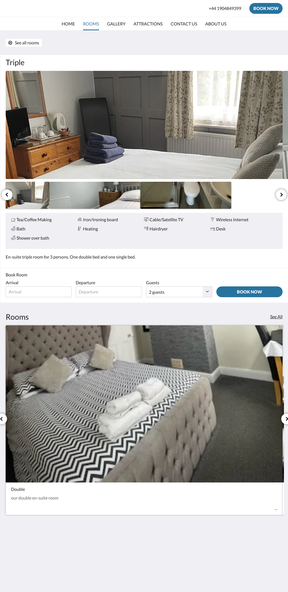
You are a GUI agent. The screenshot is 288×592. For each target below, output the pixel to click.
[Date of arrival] (39, 291)
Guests (152, 282)
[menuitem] (68, 24)
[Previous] (7, 194)
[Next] (281, 194)
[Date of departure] (109, 291)
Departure (85, 282)
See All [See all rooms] (276, 316)
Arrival (12, 282)
